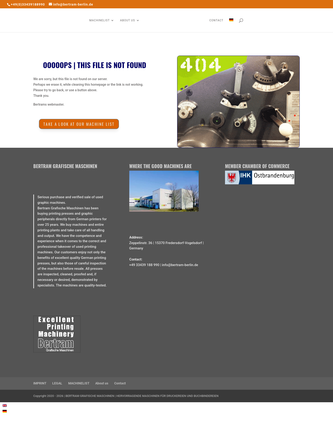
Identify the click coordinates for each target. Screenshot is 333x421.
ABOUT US (127, 20)
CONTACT (216, 20)
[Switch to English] (4, 405)
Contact (120, 383)
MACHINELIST (99, 20)
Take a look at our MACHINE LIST (78, 124)
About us (101, 383)
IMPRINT (39, 383)
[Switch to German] (231, 25)
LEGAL (57, 383)
